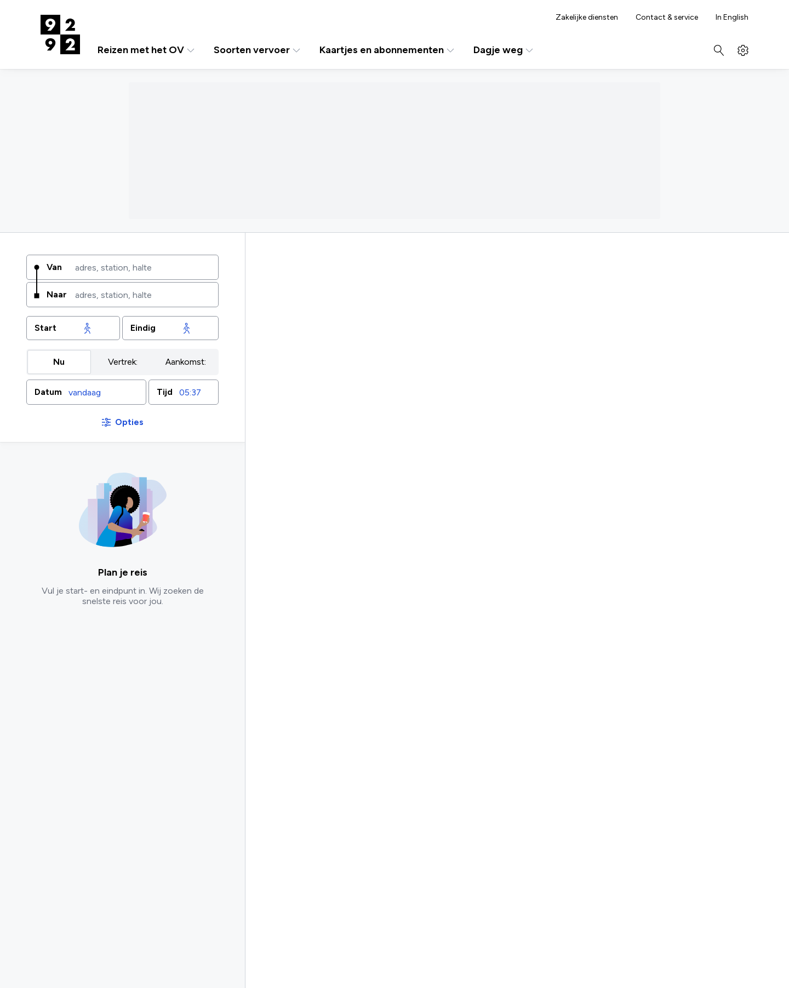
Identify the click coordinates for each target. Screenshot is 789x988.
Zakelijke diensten (587, 17)
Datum (48, 392)
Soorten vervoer (258, 50)
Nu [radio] (59, 362)
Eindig (143, 328)
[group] (122, 362)
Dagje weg (504, 50)
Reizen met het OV (147, 50)
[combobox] (142, 267)
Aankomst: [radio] (185, 362)
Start (45, 328)
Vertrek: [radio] (123, 362)
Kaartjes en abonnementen (387, 50)
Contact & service (667, 17)
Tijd (165, 392)
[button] (86, 392)
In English (732, 17)
